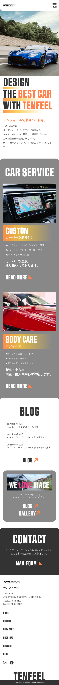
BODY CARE (8, 629)
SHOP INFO (8, 638)
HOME (5, 613)
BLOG (5, 654)
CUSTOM (7, 621)
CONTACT (7, 646)
